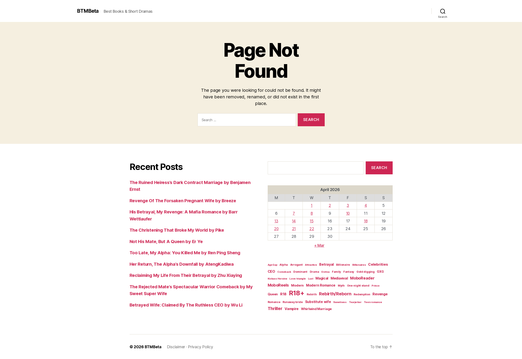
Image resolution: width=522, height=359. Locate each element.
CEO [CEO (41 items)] (271, 271)
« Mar (319, 245)
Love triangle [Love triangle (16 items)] (297, 278)
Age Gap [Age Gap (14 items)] (272, 264)
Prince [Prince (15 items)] (375, 285)
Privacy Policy (201, 346)
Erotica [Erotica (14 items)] (325, 271)
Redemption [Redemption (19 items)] (362, 294)
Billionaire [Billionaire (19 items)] (343, 264)
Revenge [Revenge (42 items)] (379, 294)
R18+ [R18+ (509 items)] (297, 293)
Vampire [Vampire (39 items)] (292, 309)
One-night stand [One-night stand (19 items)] (358, 285)
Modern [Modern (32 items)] (297, 285)
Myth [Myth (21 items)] (341, 285)
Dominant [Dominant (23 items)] (300, 271)
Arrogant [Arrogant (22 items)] (296, 264)
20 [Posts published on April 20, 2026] (276, 228)
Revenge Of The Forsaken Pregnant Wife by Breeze (185, 200)
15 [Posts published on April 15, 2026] (312, 221)
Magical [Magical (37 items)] (321, 278)
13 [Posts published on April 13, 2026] (276, 221)
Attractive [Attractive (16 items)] (311, 264)
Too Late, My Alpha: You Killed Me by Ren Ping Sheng (187, 252)
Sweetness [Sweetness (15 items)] (340, 302)
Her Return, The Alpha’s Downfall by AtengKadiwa (184, 264)
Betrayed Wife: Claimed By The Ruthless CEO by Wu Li (189, 305)
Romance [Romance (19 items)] (274, 302)
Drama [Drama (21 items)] (314, 271)
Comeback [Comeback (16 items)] (284, 271)
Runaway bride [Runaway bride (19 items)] (293, 302)
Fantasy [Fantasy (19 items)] (348, 271)
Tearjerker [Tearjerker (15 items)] (355, 302)
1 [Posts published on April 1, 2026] (312, 205)
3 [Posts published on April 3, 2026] (348, 205)
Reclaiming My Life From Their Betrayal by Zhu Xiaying (189, 275)
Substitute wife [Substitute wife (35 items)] (318, 302)
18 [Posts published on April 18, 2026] (366, 221)
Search (379, 168)
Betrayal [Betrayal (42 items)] (326, 264)
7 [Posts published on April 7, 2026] (294, 213)
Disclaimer (176, 346)
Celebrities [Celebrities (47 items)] (378, 264)
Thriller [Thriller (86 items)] (275, 308)
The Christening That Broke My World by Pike (180, 230)
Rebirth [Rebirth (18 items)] (312, 294)
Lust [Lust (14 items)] (310, 278)
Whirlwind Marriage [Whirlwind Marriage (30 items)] (316, 308)
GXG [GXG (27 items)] (380, 271)
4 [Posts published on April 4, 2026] (366, 205)
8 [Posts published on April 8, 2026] (312, 213)
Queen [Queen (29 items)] (273, 294)
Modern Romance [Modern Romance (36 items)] (320, 285)
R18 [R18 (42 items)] (283, 294)
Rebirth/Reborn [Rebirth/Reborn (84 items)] (335, 293)
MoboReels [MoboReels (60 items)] (278, 284)
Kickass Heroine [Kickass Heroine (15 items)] (277, 278)
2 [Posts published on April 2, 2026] (330, 205)
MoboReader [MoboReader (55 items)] (362, 278)
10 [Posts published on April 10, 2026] (348, 213)
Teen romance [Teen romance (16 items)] (373, 302)
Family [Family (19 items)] (336, 271)
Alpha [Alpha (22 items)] (284, 264)
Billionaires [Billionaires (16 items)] (359, 264)
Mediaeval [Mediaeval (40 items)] (339, 278)
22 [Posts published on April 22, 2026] (312, 228)
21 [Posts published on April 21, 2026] (294, 228)
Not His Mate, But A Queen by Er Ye (168, 241)
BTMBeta (88, 11)
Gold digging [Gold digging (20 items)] (365, 271)
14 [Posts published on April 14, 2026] (294, 221)
